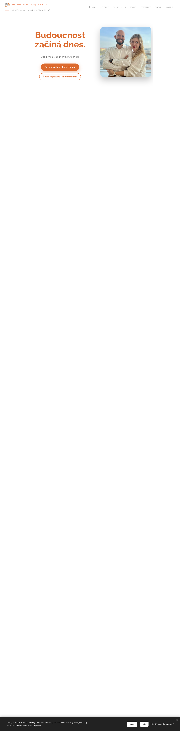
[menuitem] (89, 7)
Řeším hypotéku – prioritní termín (60, 76)
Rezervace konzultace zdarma (60, 67)
